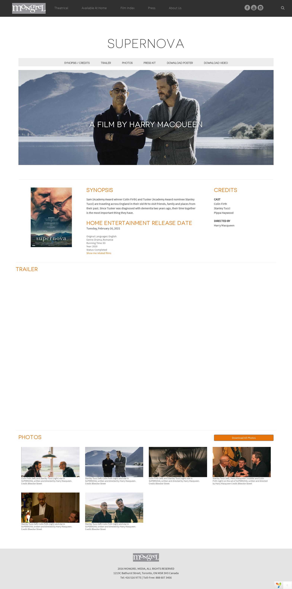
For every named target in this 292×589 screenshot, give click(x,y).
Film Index (127, 8)
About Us (175, 8)
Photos (127, 63)
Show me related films (98, 253)
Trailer (106, 63)
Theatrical (61, 8)
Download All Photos (244, 437)
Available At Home (94, 12)
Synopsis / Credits (77, 63)
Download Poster (180, 63)
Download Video (216, 63)
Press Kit (150, 63)
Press (151, 8)
